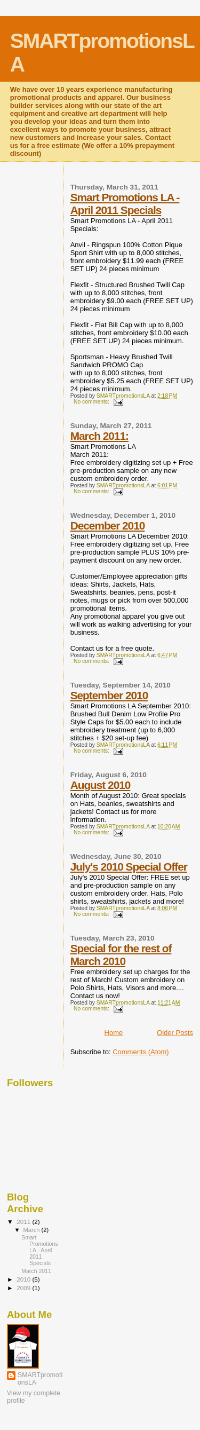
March (32, 1230)
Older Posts (175, 1033)
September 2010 (109, 695)
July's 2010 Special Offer (128, 866)
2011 (24, 1221)
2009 (24, 1287)
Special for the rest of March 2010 (121, 954)
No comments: (92, 402)
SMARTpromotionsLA (40, 1378)
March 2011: (99, 436)
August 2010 (100, 785)
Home (114, 1033)
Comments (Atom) (141, 1052)
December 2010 (107, 525)
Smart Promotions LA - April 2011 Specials (125, 203)
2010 (24, 1279)
